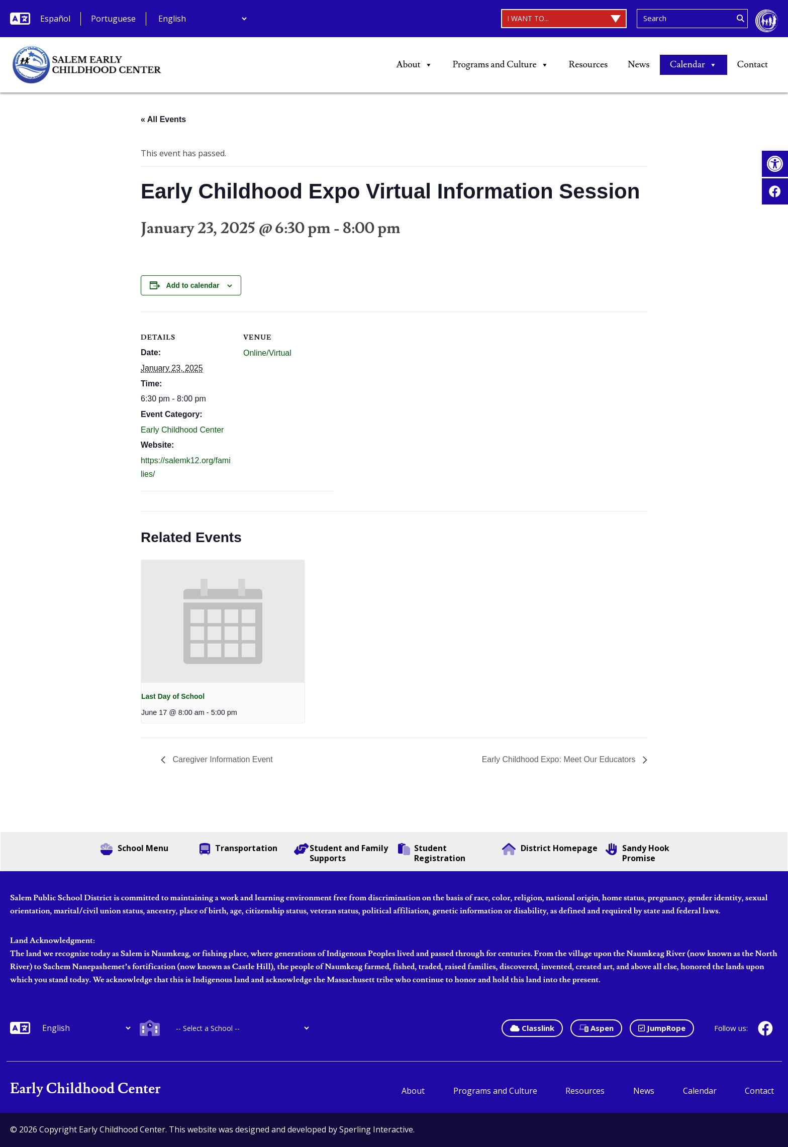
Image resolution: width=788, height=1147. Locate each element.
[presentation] (223, 621)
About (415, 65)
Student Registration (431, 853)
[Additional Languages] (202, 19)
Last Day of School (173, 696)
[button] (775, 164)
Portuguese (113, 18)
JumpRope (661, 1028)
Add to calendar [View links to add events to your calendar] (193, 285)
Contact (752, 64)
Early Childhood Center (182, 430)
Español (55, 18)
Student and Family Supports (341, 853)
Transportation (238, 849)
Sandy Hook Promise (637, 853)
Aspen (596, 1028)
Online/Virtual (267, 353)
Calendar (693, 65)
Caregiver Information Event (221, 759)
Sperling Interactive (376, 1129)
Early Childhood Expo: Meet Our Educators (560, 759)
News (638, 64)
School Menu (134, 849)
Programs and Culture (501, 65)
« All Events (163, 119)
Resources (588, 64)
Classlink (532, 1028)
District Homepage (550, 849)
